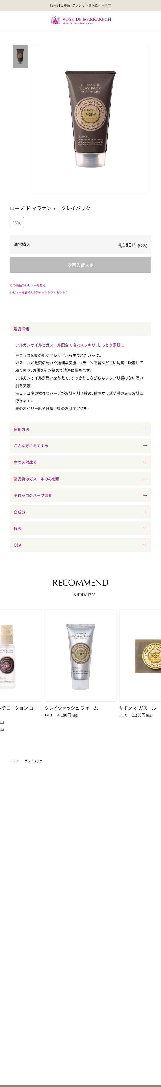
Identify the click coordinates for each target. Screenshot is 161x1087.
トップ (14, 761)
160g (16, 222)
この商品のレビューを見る (28, 285)
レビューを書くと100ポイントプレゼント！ (38, 292)
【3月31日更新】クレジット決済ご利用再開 (80, 5)
